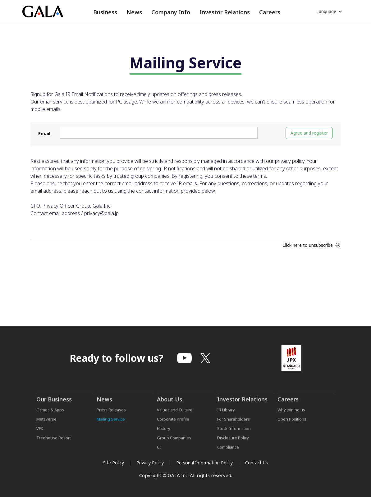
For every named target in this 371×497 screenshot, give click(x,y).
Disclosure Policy (233, 442)
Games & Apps (50, 414)
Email (44, 133)
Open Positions (291, 424)
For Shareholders (233, 424)
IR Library (226, 414)
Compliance (228, 452)
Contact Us (256, 463)
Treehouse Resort (53, 442)
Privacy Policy (150, 463)
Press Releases (111, 414)
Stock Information (234, 433)
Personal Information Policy (204, 463)
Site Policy (113, 463)
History (163, 433)
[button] (105, 12)
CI (159, 452)
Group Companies (174, 442)
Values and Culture (174, 414)
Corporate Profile (173, 424)
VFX (39, 433)
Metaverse (46, 424)
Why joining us (291, 414)
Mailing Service (111, 424)
